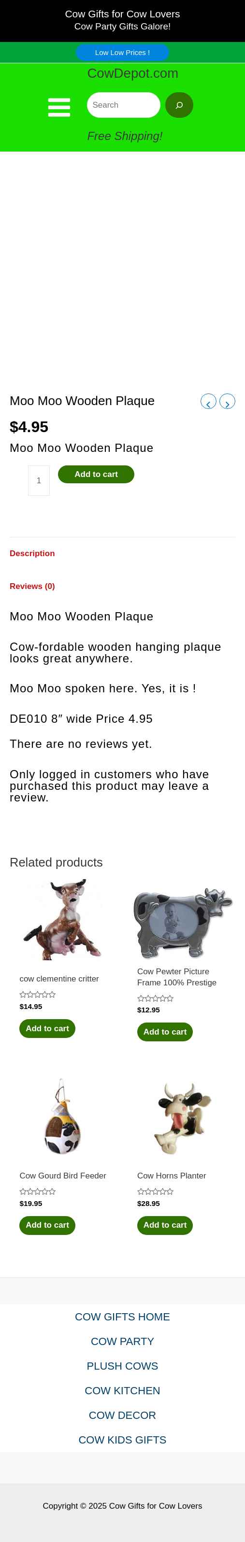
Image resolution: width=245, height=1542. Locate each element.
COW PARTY (122, 1341)
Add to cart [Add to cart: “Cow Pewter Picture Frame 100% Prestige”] (165, 1032)
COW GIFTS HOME (122, 1317)
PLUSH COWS (123, 1366)
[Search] (179, 105)
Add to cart (96, 474)
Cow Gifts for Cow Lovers (122, 13)
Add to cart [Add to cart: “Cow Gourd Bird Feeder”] (47, 1225)
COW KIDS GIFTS (122, 1440)
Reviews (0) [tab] (32, 586)
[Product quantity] (39, 480)
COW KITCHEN (122, 1391)
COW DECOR (122, 1415)
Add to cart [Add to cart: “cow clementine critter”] (47, 1028)
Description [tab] (32, 553)
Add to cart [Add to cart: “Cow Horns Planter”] (165, 1225)
